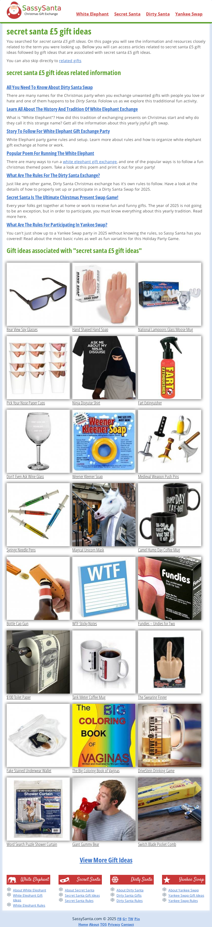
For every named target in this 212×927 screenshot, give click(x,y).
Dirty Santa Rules (129, 900)
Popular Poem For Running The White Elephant (50, 153)
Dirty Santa (158, 14)
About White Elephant (29, 890)
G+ (125, 919)
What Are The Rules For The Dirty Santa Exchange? (53, 175)
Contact (127, 924)
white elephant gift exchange (90, 161)
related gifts (70, 60)
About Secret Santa (79, 890)
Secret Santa (127, 14)
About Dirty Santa (130, 890)
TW (130, 919)
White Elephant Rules (29, 905)
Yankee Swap (189, 14)
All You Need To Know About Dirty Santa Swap (50, 87)
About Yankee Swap (183, 890)
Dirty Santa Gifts (129, 895)
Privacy (114, 924)
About (94, 924)
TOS (103, 924)
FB (119, 919)
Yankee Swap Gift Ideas (186, 895)
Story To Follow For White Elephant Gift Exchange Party (58, 131)
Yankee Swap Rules (183, 900)
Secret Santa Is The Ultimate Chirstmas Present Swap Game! (62, 197)
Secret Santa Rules (79, 900)
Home (83, 924)
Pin (137, 919)
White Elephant (92, 14)
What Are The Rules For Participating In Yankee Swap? (57, 224)
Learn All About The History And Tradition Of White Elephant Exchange (72, 109)
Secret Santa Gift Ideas (82, 895)
